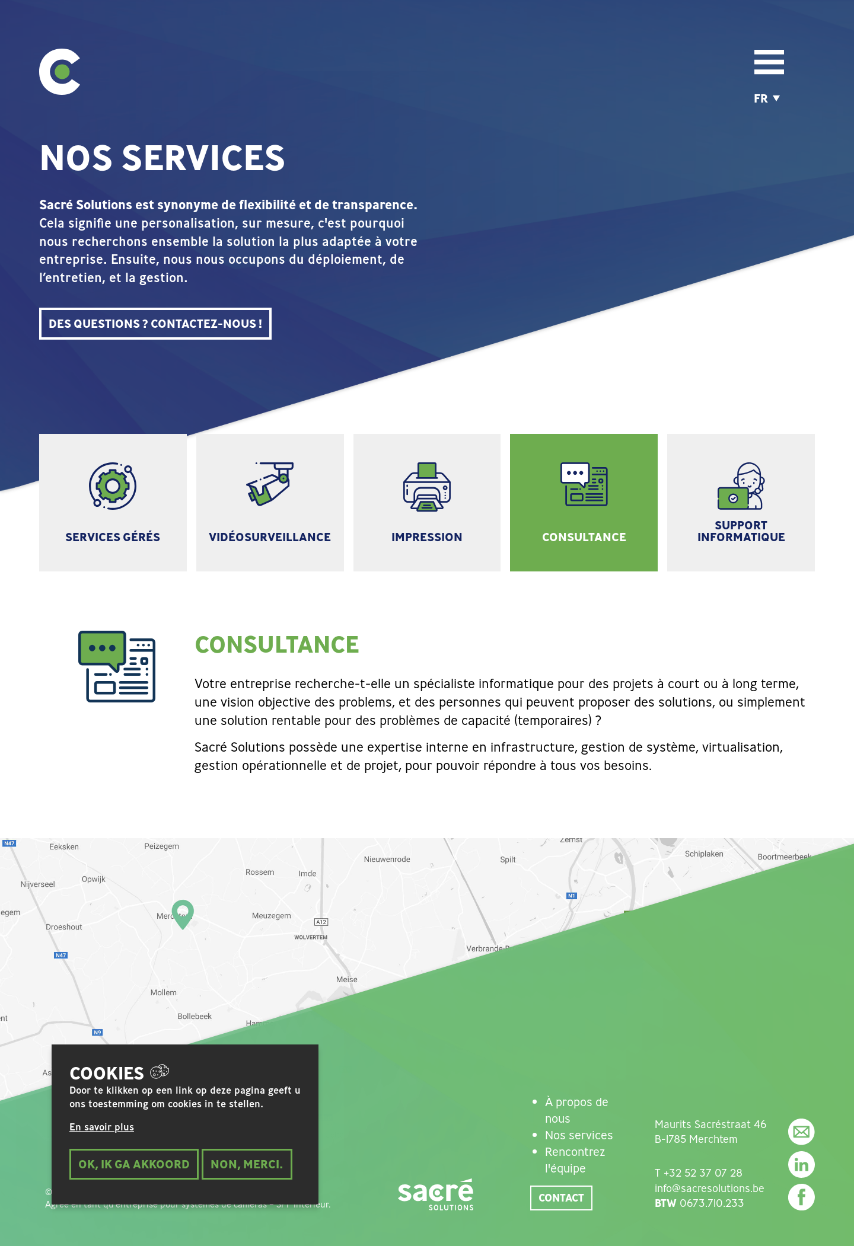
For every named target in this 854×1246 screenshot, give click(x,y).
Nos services (579, 1135)
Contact (561, 1197)
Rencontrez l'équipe (575, 1159)
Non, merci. (247, 1170)
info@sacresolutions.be (709, 1188)
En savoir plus (101, 1133)
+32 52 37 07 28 (703, 1172)
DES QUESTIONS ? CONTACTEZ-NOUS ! (155, 323)
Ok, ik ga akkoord (134, 1170)
